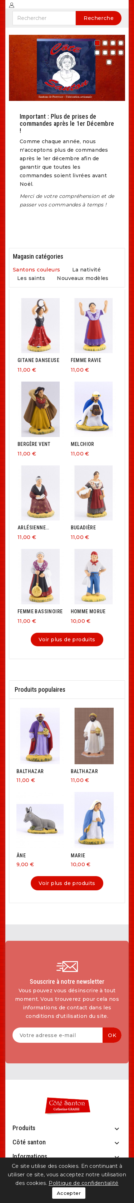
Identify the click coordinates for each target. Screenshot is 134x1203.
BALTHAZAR (30, 771)
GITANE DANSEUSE (38, 360)
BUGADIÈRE (83, 527)
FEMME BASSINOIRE (40, 611)
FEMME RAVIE (86, 360)
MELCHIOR (82, 444)
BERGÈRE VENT (34, 444)
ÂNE (21, 855)
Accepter (69, 1193)
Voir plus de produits (67, 639)
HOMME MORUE (88, 611)
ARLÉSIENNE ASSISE (32, 528)
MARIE (78, 855)
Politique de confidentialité (83, 1183)
